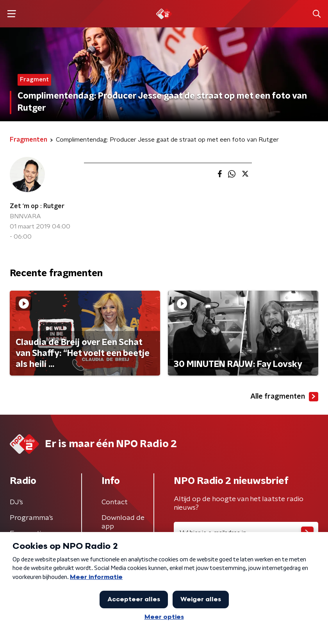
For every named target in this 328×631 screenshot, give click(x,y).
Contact (115, 502)
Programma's (31, 517)
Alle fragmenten (284, 396)
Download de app (123, 522)
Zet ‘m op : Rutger (37, 206)
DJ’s (16, 502)
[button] (11, 14)
